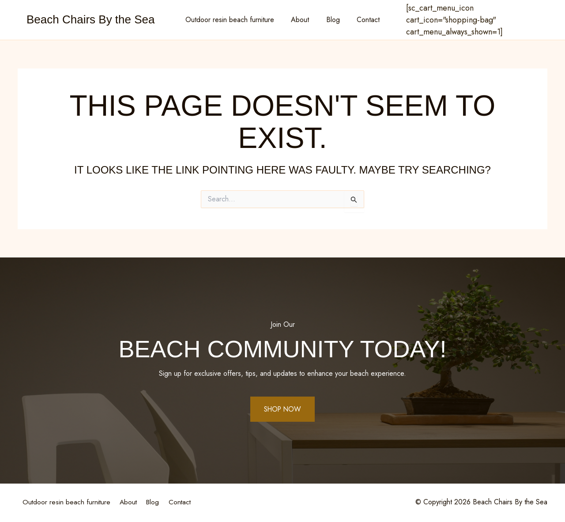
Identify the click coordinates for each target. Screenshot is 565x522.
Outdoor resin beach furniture (234, 20)
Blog (332, 20)
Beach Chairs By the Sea (90, 19)
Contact (364, 20)
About (302, 20)
